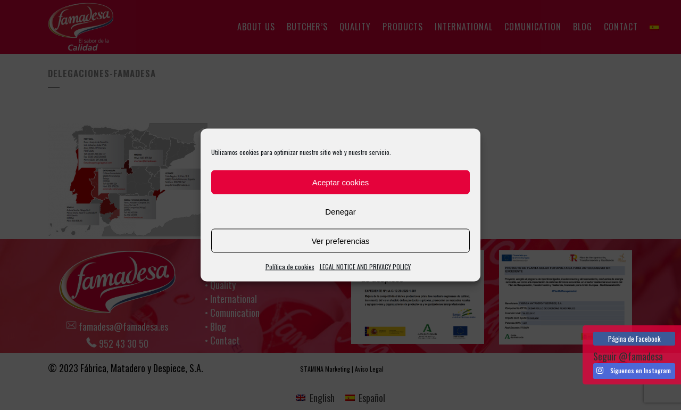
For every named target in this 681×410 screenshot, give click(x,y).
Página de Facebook (634, 338)
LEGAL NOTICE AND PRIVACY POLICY (365, 266)
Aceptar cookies (340, 181)
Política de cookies (289, 266)
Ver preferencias (340, 240)
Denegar (340, 211)
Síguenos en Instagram (633, 370)
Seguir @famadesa (628, 356)
